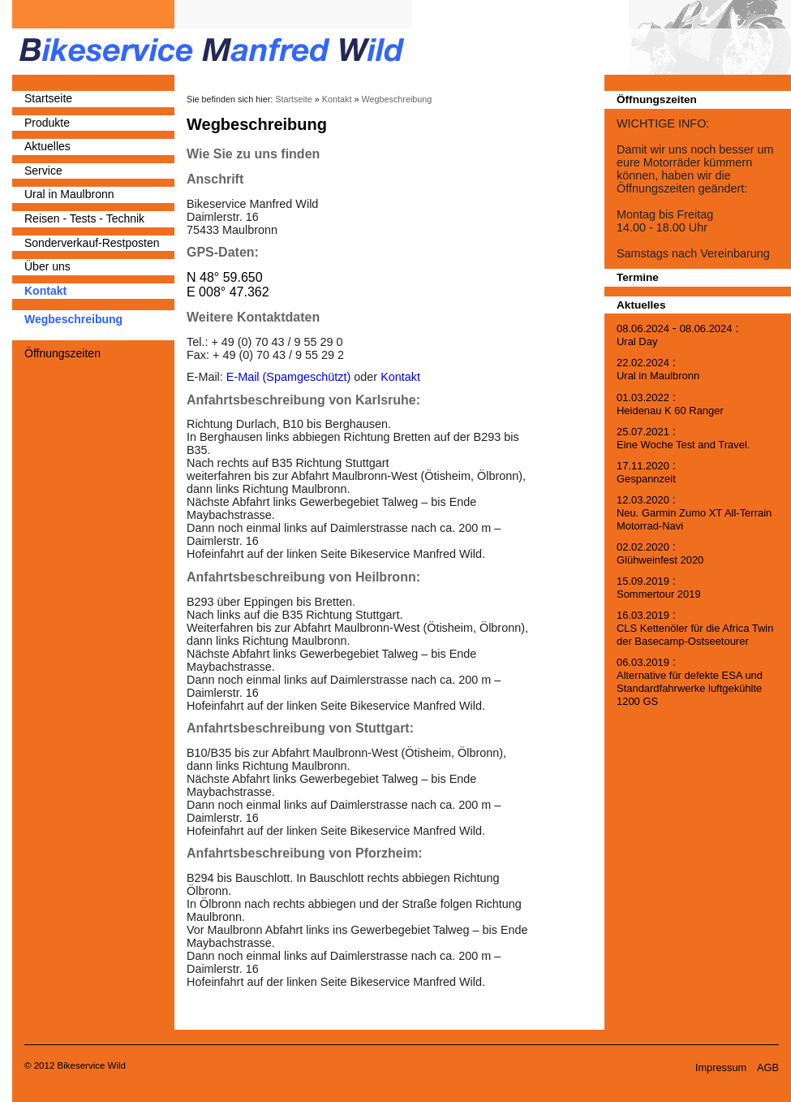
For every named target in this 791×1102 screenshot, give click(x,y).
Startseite (48, 98)
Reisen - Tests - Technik (84, 218)
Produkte (47, 122)
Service (43, 170)
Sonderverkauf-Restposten (92, 242)
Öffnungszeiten (62, 353)
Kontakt (45, 290)
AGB (768, 1067)
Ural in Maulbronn (69, 194)
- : (677, 335)
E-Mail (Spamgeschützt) (288, 376)
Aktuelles (47, 146)
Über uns (47, 266)
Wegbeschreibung (73, 319)
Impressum (720, 1067)
